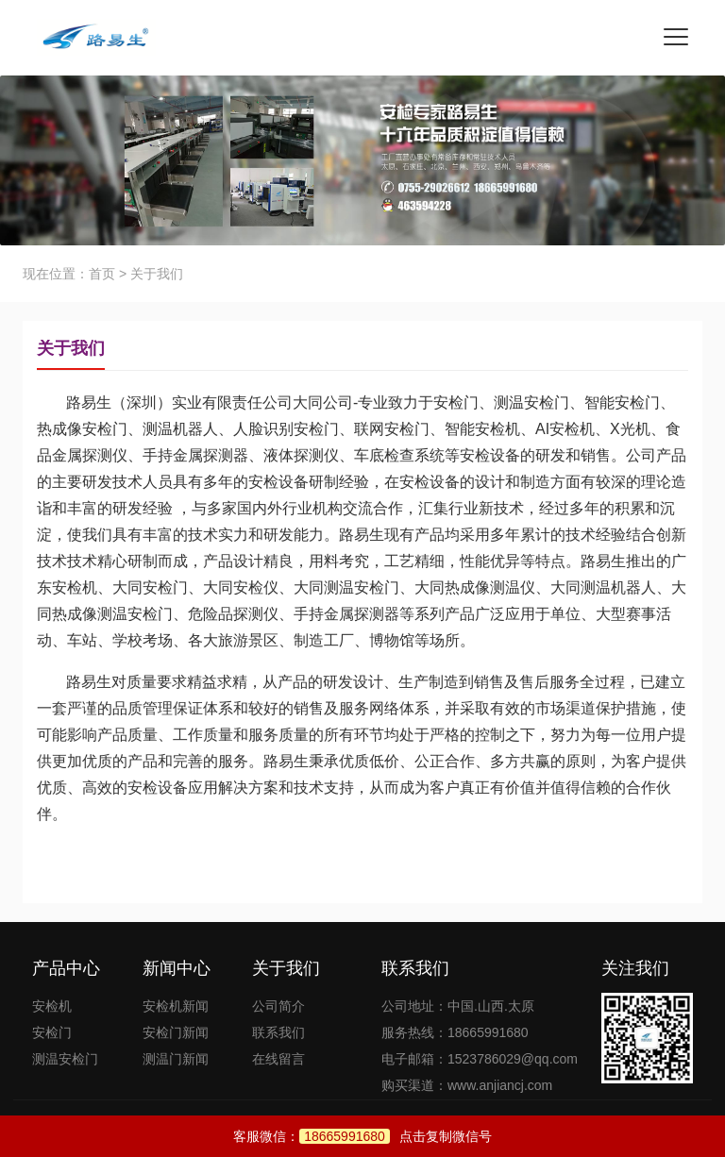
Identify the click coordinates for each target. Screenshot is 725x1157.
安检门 (52, 1032)
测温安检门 (65, 1058)
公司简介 (278, 1006)
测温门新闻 (176, 1058)
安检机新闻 (176, 1006)
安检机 (52, 1006)
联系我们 (278, 1032)
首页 (102, 273)
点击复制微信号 (395, 1136)
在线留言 (278, 1058)
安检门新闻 (176, 1032)
